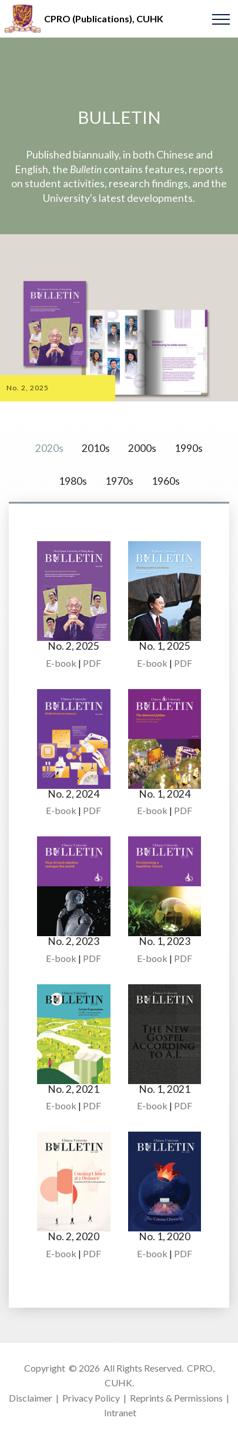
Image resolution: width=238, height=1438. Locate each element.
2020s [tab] (49, 449)
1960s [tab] (166, 481)
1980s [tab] (73, 481)
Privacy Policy (91, 1397)
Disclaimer (30, 1397)
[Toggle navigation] (221, 18)
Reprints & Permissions (176, 1397)
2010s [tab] (96, 449)
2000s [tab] (142, 449)
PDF (92, 663)
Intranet (120, 1412)
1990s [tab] (189, 449)
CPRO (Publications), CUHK (103, 18)
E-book (61, 663)
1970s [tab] (119, 481)
